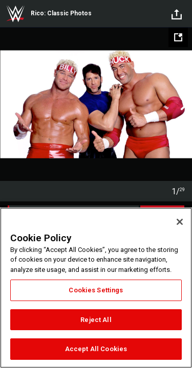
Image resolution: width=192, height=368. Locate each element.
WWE (15, 14)
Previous (9, 104)
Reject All (95, 320)
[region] (96, 288)
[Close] (179, 222)
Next (183, 104)
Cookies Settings (96, 290)
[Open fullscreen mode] (178, 37)
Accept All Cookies (96, 349)
